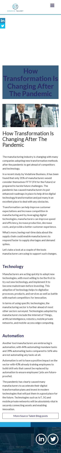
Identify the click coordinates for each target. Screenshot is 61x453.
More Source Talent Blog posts (30, 415)
